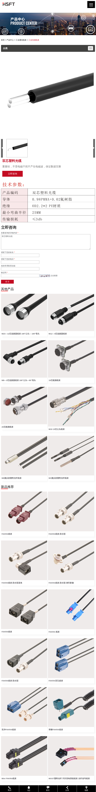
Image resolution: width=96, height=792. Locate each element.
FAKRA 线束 (54, 632)
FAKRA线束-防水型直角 (12, 583)
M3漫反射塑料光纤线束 (59, 478)
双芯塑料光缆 (45, 241)
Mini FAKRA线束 (9, 778)
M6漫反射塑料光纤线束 (12, 478)
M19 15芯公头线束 (57, 429)
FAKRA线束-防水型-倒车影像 (61, 583)
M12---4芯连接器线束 (58, 334)
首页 (3, 40)
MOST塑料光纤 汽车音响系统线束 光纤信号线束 (69, 778)
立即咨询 (12, 173)
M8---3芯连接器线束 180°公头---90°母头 (19, 380)
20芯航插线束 (7, 427)
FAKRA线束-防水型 (57, 534)
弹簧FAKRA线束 (56, 729)
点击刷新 (54, 276)
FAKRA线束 (7, 534)
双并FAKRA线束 (9, 729)
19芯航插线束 (54, 380)
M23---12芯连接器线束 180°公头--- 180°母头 (20, 334)
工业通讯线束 (21, 40)
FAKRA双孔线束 (56, 681)
